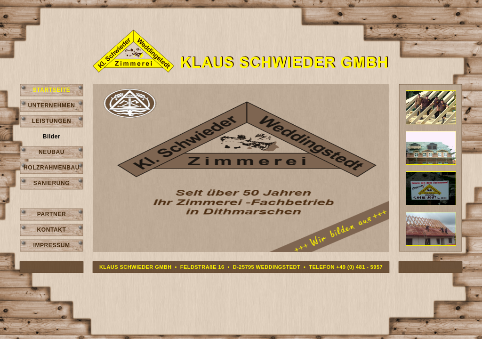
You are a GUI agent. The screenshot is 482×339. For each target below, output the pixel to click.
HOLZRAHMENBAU (52, 167)
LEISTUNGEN (51, 121)
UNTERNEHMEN (51, 105)
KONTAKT (51, 229)
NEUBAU (51, 152)
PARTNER (51, 214)
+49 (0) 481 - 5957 (359, 267)
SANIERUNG (51, 183)
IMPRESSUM (51, 245)
